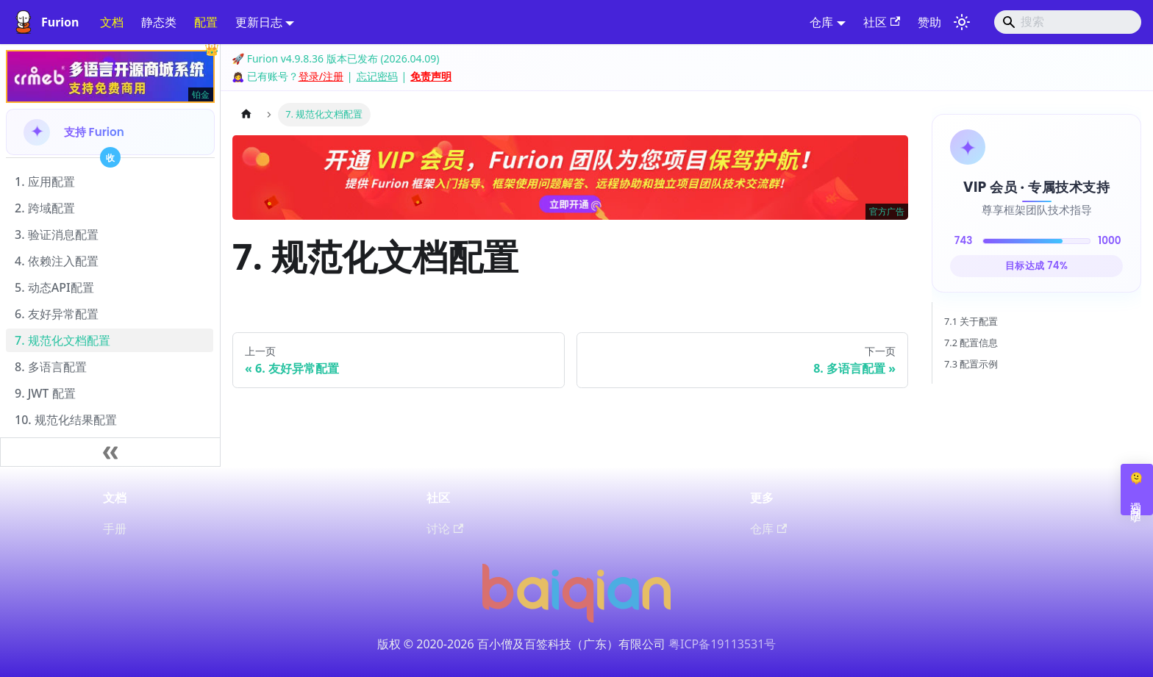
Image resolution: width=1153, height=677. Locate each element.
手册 (114, 528)
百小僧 (495, 644)
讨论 (444, 528)
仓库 (768, 528)
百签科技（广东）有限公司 (594, 644)
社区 (881, 22)
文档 (112, 22)
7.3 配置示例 (971, 363)
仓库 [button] (821, 22)
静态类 (158, 22)
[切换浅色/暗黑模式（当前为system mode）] (962, 22)
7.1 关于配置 (971, 321)
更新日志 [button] (258, 22)
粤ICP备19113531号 (722, 644)
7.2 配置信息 (971, 342)
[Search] (1067, 22)
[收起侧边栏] (110, 452)
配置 (206, 22)
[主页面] (246, 114)
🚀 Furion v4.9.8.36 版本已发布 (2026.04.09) (335, 58)
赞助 (929, 22)
